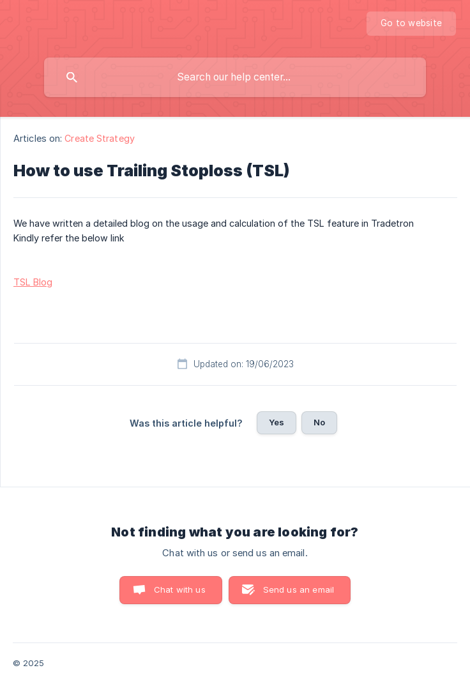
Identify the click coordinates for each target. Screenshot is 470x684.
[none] (411, 23)
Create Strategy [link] (99, 138)
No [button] (319, 422)
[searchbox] (235, 77)
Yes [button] (276, 422)
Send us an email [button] (298, 589)
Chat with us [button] (180, 589)
